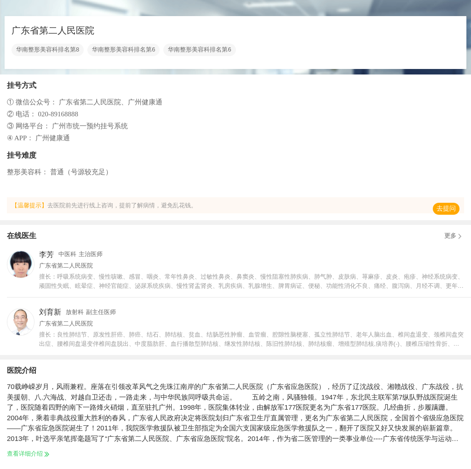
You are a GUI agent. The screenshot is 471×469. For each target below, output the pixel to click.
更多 (454, 236)
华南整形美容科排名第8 (47, 49)
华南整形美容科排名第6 (123, 49)
